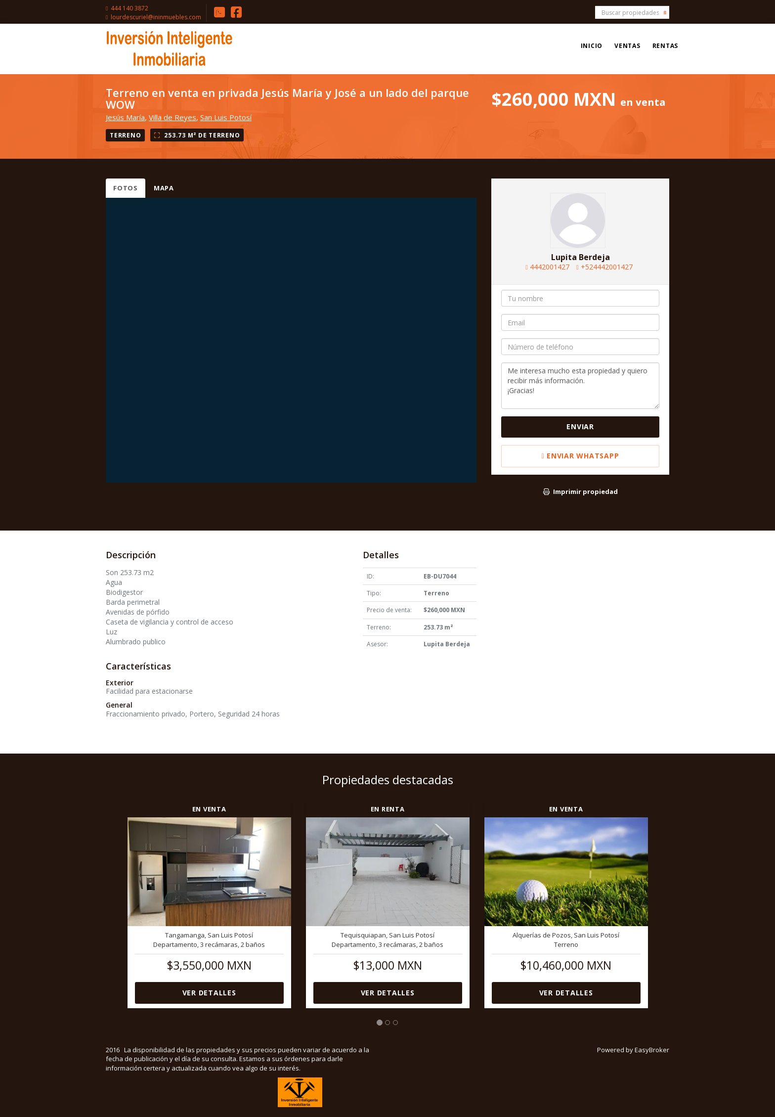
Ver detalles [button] (209, 992)
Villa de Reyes (172, 117)
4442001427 (549, 266)
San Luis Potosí (226, 117)
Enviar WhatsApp (580, 455)
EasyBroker (652, 1049)
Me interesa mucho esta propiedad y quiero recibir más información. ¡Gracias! (580, 385)
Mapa (164, 187)
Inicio (592, 46)
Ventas (627, 46)
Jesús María (125, 117)
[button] (113, 898)
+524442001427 (607, 266)
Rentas (665, 46)
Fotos (125, 187)
